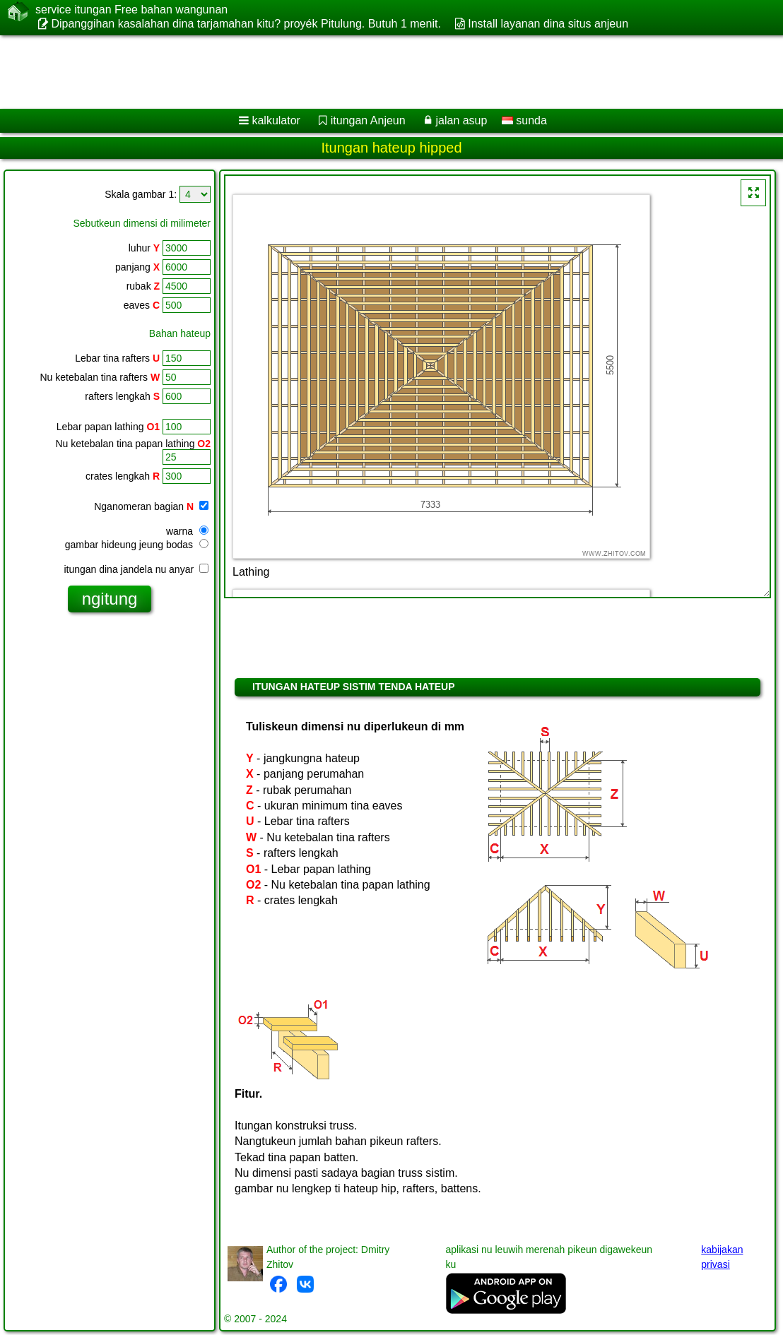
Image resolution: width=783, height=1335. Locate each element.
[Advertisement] (377, 72)
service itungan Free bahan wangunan (131, 10)
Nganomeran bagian (151, 506)
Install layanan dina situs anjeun (548, 24)
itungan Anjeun (368, 120)
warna (187, 531)
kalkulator (276, 120)
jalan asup (461, 120)
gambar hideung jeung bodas (136, 544)
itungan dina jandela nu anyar (136, 569)
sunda (524, 120)
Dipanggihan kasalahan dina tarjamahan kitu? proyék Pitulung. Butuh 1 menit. (245, 24)
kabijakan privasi (722, 1257)
